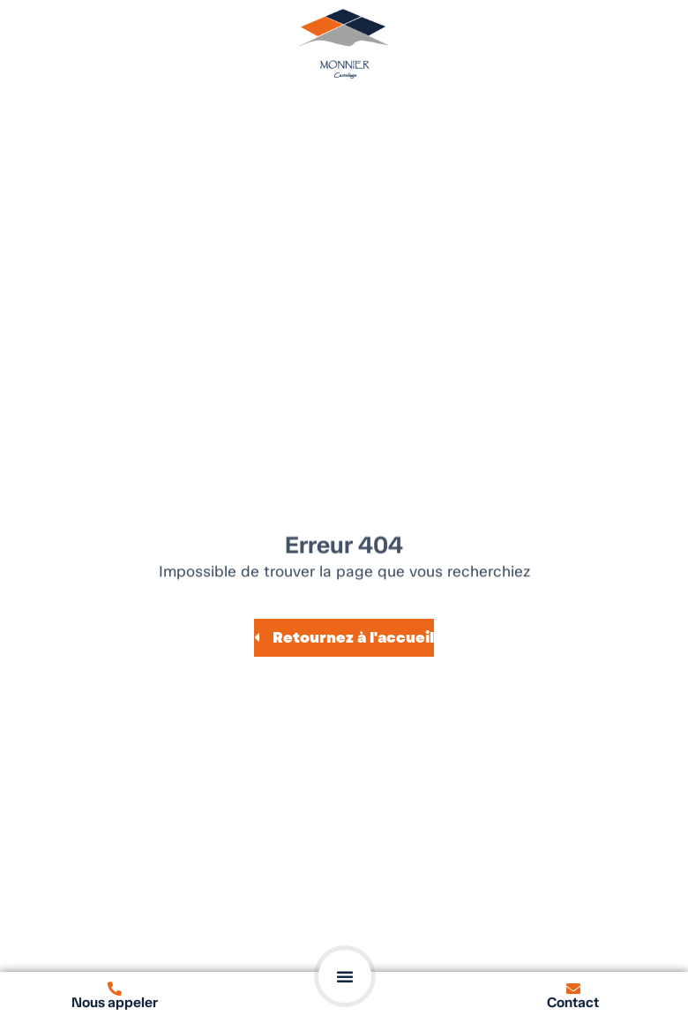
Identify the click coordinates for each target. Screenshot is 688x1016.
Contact (573, 1002)
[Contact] (573, 989)
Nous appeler (114, 1002)
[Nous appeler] (115, 989)
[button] (344, 976)
